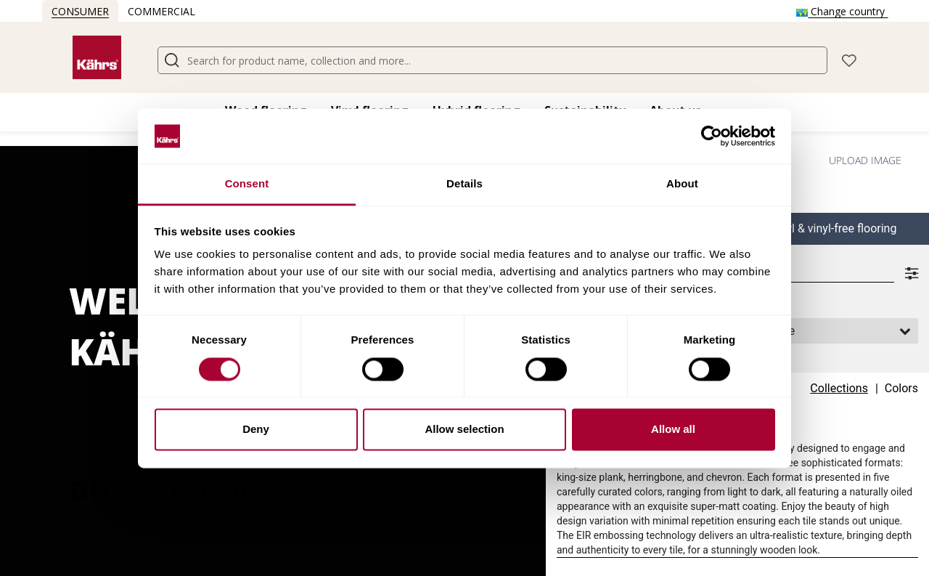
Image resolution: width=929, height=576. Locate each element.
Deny (255, 429)
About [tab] (682, 184)
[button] (849, 59)
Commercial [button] (161, 11)
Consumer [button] (80, 11)
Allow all (673, 429)
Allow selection (464, 429)
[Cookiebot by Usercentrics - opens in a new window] (711, 136)
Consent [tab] (247, 184)
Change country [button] (842, 11)
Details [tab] (464, 184)
